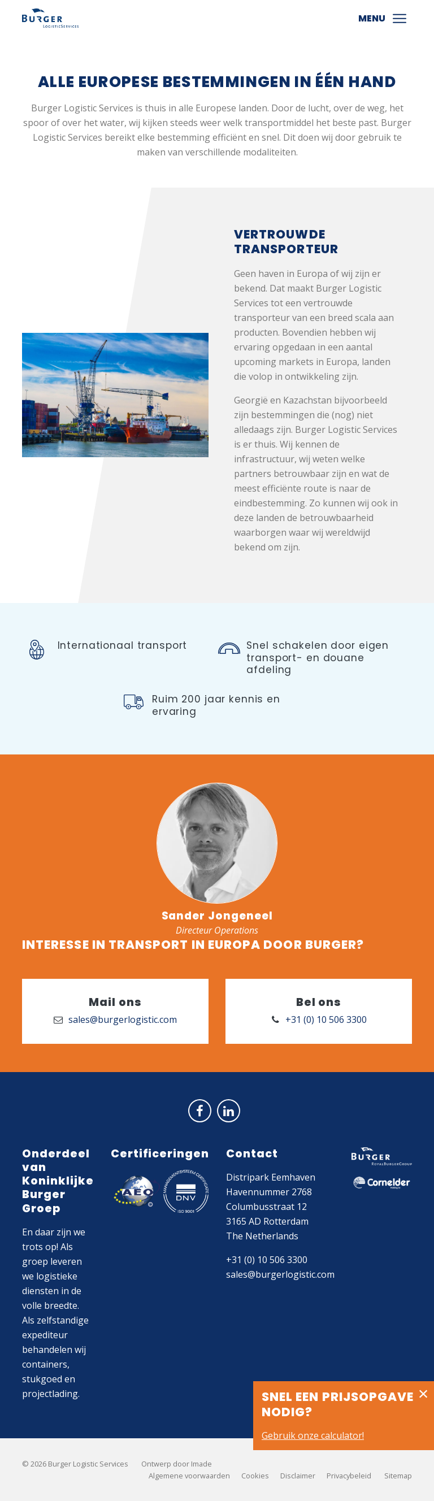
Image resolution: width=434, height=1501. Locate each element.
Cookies (255, 1475)
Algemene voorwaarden (189, 1475)
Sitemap (398, 1475)
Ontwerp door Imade (176, 1464)
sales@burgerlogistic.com (280, 1274)
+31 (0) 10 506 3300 (266, 1259)
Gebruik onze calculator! (313, 1435)
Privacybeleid (349, 1475)
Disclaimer (297, 1475)
